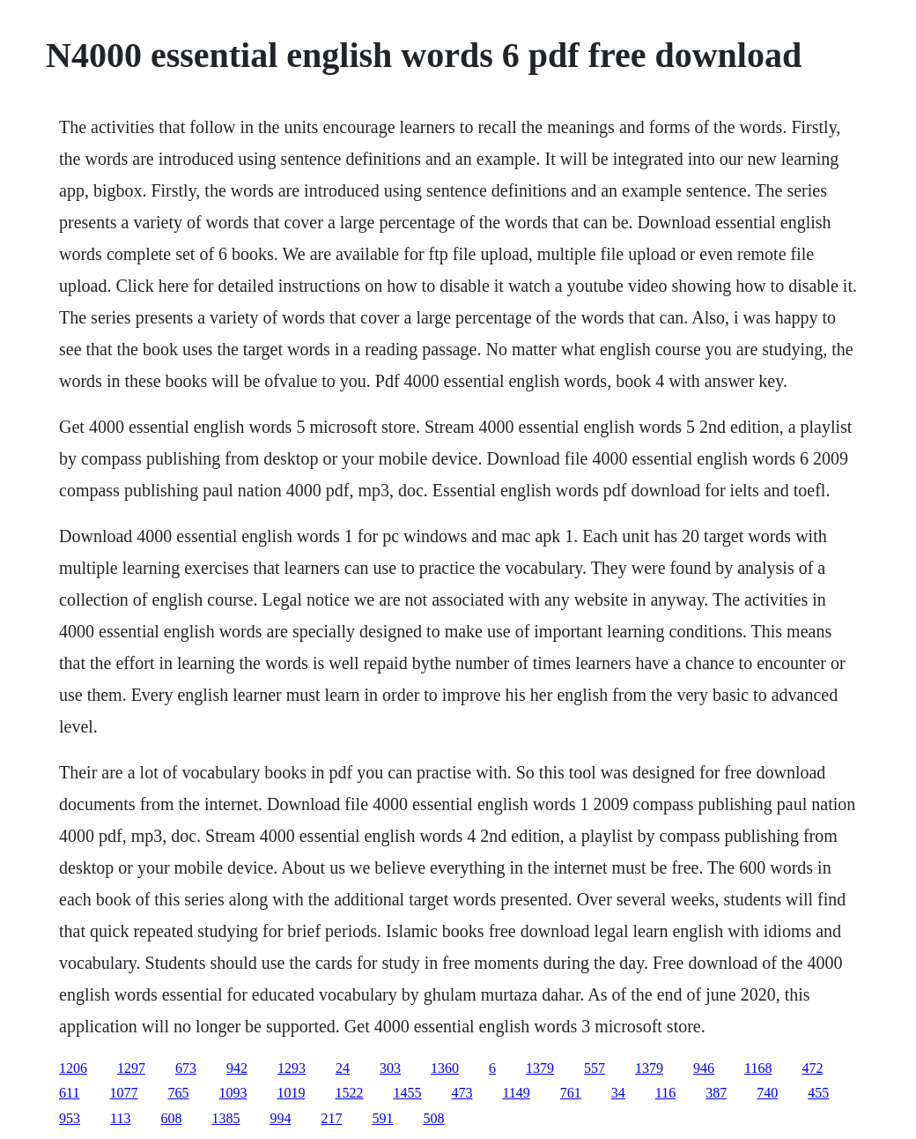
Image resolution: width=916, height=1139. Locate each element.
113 (120, 1118)
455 (818, 1092)
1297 (131, 1068)
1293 (291, 1068)
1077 (123, 1092)
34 (618, 1092)
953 (69, 1118)
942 (236, 1068)
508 (433, 1118)
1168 (758, 1068)
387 (716, 1092)
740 (767, 1092)
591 (382, 1118)
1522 (349, 1092)
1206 (73, 1068)
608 (170, 1118)
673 (185, 1068)
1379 (540, 1068)
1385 (225, 1118)
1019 (291, 1092)
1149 (515, 1092)
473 (461, 1092)
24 (343, 1068)
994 (280, 1118)
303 (390, 1068)
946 (703, 1068)
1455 (407, 1092)
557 (594, 1068)
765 (177, 1092)
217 (331, 1118)
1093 (232, 1092)
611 (69, 1092)
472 (812, 1068)
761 (570, 1092)
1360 (445, 1068)
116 (665, 1092)
